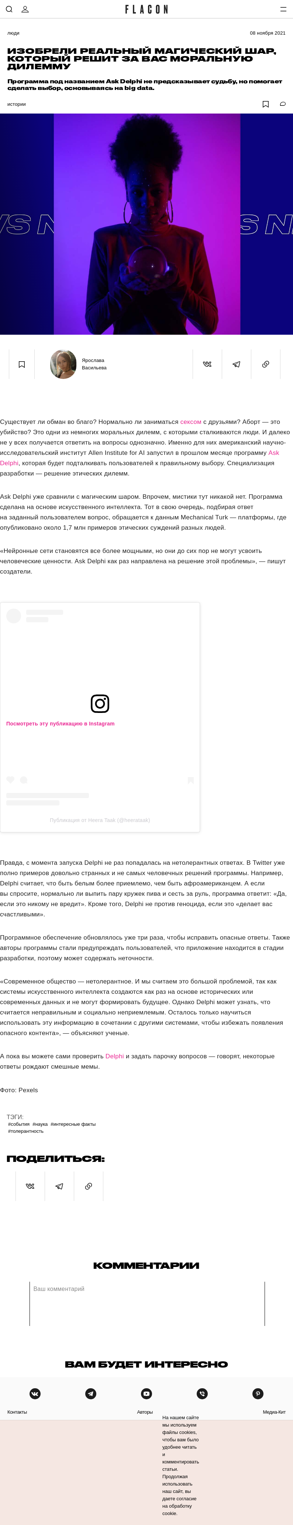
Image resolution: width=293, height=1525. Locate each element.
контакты (17, 1412)
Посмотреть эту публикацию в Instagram (60, 724)
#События (19, 1124)
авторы (145, 1412)
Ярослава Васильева (94, 364)
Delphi (115, 1056)
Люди (13, 33)
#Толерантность (26, 1131)
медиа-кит (274, 1412)
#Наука (40, 1124)
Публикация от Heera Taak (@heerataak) (100, 820)
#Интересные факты (73, 1124)
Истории (16, 104)
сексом (190, 421)
